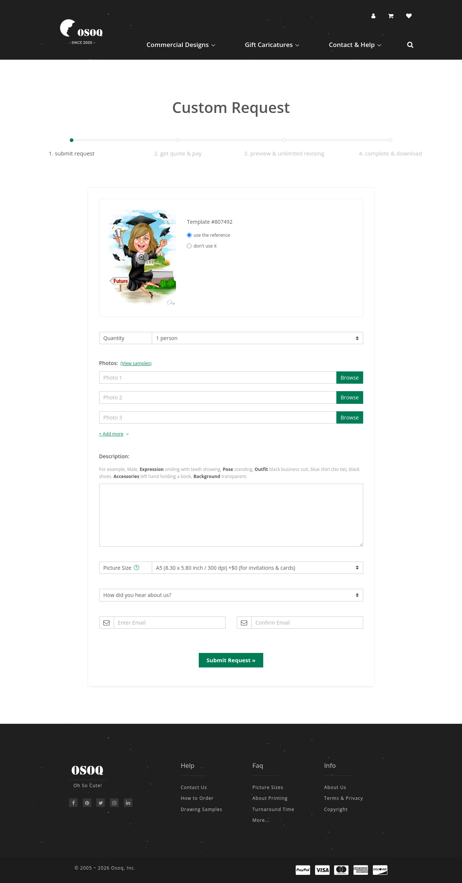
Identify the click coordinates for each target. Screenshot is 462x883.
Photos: (125, 363)
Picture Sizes (267, 787)
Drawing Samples (202, 809)
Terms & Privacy (343, 798)
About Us (335, 787)
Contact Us (194, 787)
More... (261, 820)
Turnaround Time (273, 809)
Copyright (336, 809)
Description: (114, 456)
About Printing (270, 798)
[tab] (231, 434)
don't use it (202, 246)
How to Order (197, 798)
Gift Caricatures (269, 44)
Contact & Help (352, 44)
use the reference (208, 235)
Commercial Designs (178, 44)
